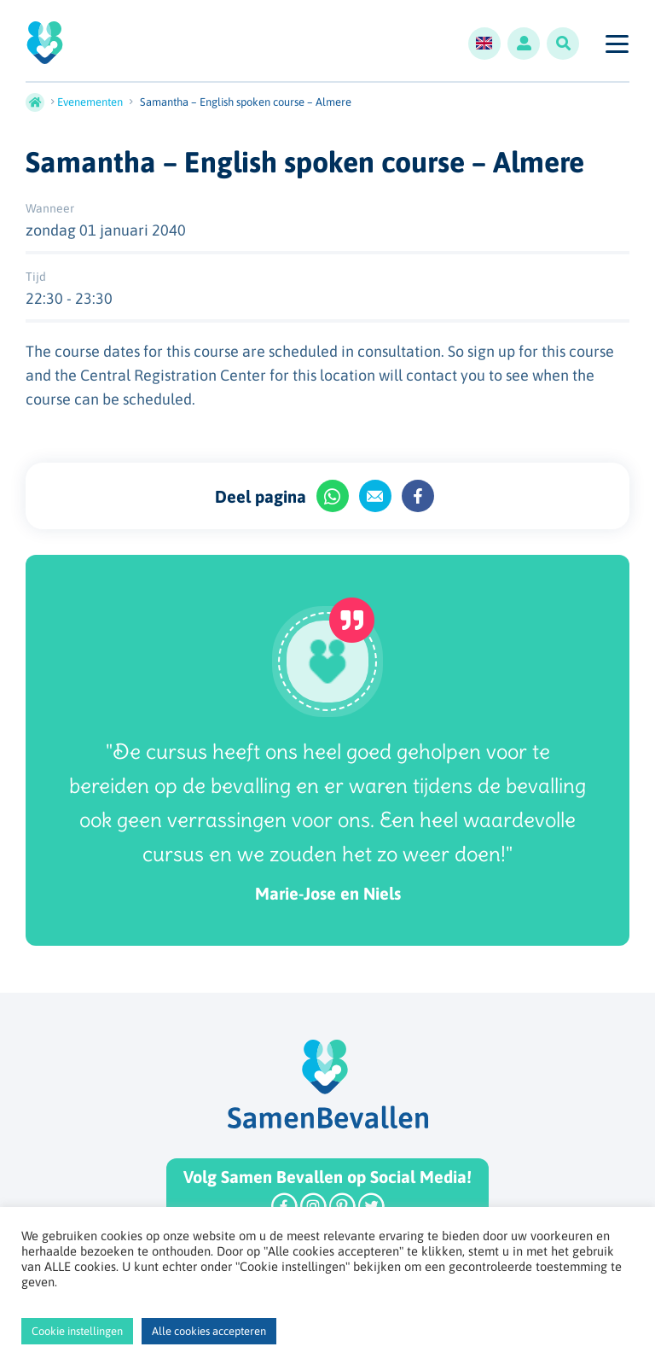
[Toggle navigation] (616, 43)
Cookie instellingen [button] (77, 1331)
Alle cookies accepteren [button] (209, 1331)
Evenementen (90, 102)
